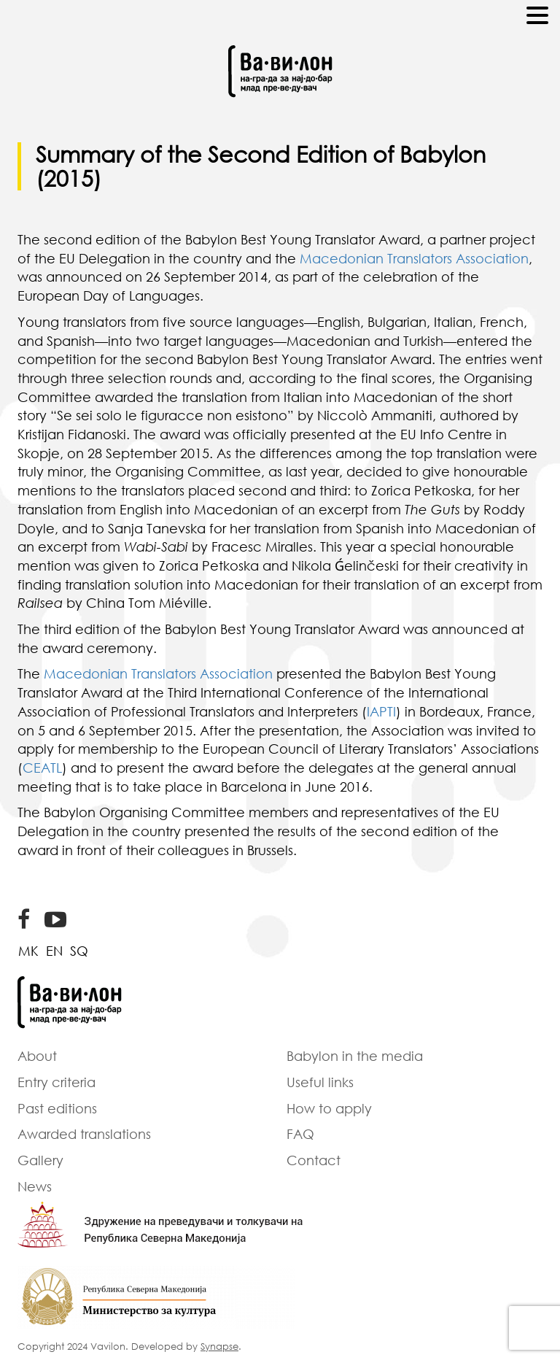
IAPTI (381, 711)
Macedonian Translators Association (414, 258)
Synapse (219, 1346)
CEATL (42, 768)
